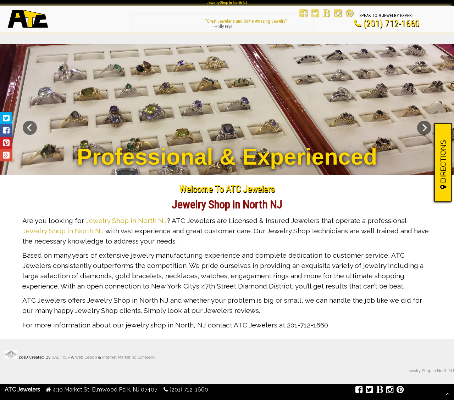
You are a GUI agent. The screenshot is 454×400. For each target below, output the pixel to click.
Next (424, 128)
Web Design (86, 357)
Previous (30, 128)
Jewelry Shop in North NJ (126, 220)
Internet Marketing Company (128, 357)
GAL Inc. (59, 357)
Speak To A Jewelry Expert (386, 15)
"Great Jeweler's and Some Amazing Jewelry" (222, 21)
